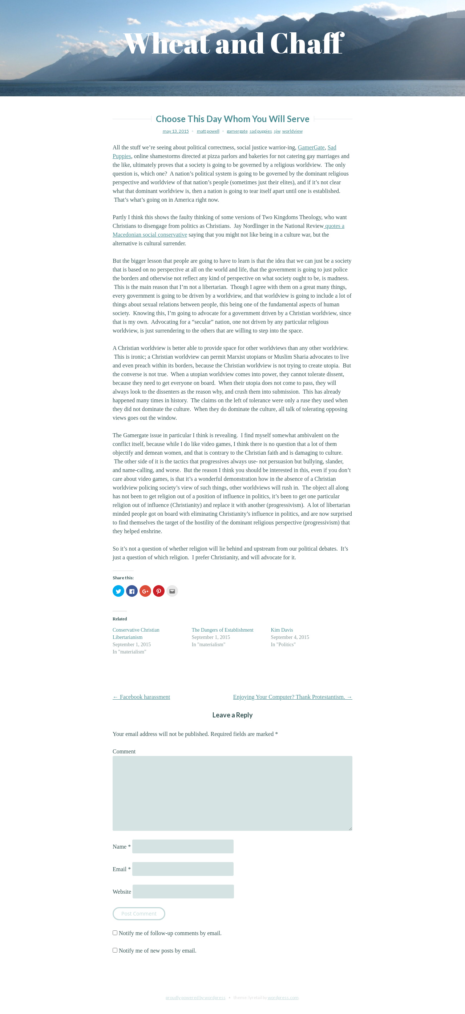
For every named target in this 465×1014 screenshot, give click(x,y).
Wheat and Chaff (233, 42)
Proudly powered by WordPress (196, 997)
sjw (277, 131)
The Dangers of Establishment (223, 630)
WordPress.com (283, 997)
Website (122, 892)
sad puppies (261, 131)
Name (122, 847)
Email (122, 869)
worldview (292, 131)
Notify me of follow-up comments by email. (170, 933)
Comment (124, 751)
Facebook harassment (141, 697)
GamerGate (311, 147)
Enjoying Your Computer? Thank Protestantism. (292, 697)
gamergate (237, 131)
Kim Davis (282, 630)
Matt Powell (208, 131)
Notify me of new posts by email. (158, 950)
